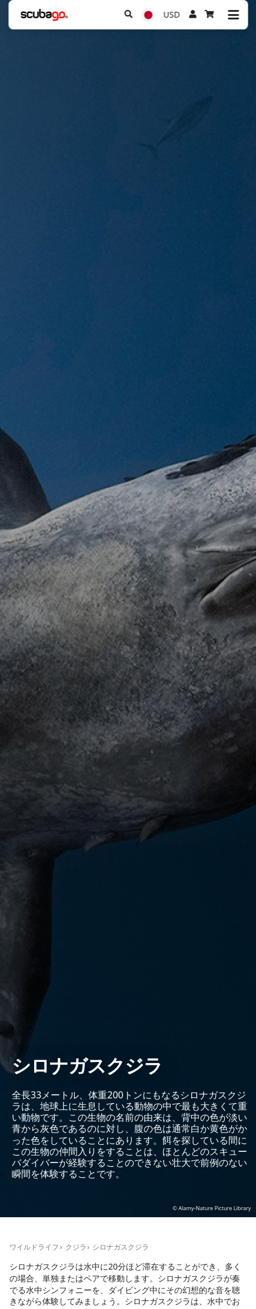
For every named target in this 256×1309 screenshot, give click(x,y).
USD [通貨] (172, 14)
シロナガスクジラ (120, 1247)
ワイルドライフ (34, 1247)
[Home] (44, 15)
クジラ (76, 1247)
